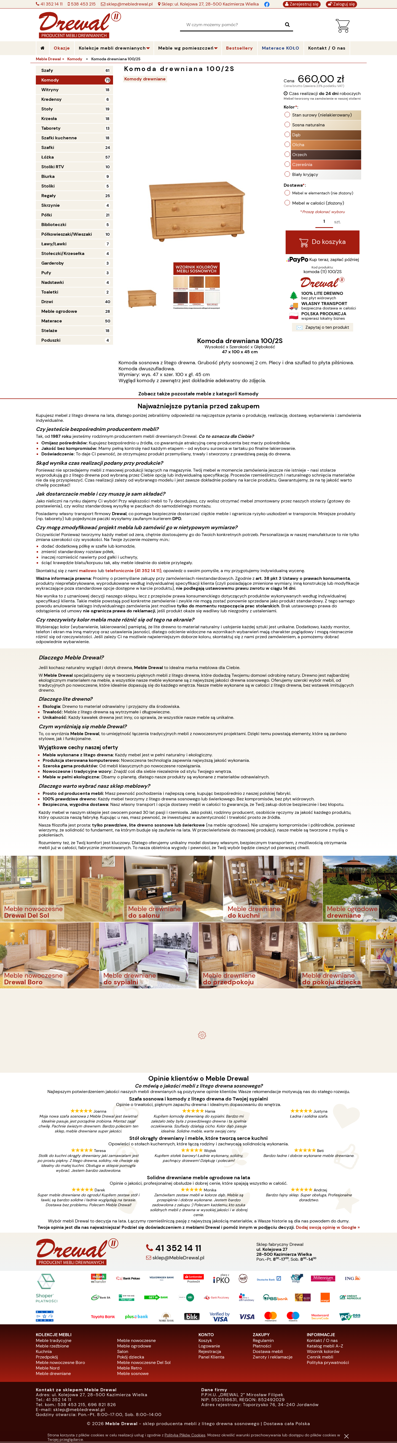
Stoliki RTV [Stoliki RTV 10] (52, 167)
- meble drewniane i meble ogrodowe (198, 999)
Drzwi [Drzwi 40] (47, 302)
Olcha (298, 145)
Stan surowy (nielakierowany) (322, 115)
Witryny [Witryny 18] (50, 90)
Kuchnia (44, 1353)
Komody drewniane (146, 79)
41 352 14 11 (51, 4)
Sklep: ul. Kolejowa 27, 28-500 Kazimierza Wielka (209, 4)
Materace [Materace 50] (51, 321)
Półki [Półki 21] (46, 215)
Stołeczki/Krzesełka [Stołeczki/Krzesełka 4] (62, 253)
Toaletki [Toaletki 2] (49, 292)
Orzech (299, 155)
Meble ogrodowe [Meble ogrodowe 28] (59, 311)
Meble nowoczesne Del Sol (144, 1364)
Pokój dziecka (130, 1358)
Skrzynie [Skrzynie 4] (50, 205)
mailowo (88, 572)
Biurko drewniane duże (198, 1063)
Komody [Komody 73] (50, 80)
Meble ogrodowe (134, 1347)
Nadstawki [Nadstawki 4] (52, 282)
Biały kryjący (305, 175)
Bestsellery (239, 48)
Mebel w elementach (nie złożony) (322, 193)
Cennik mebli (320, 1358)
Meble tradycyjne (53, 1342)
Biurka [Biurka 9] (48, 176)
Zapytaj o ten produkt (322, 328)
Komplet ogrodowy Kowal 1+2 (199, 1013)
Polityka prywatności (328, 1364)
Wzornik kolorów (323, 1353)
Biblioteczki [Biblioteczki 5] (53, 224)
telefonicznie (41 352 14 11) (133, 572)
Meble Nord (48, 1369)
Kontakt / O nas (322, 1342)
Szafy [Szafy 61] (47, 70)
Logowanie (209, 1347)
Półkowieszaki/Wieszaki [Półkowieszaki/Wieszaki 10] (66, 234)
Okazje (62, 48)
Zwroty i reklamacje (273, 1358)
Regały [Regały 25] (48, 196)
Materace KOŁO (280, 48)
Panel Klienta (211, 1358)
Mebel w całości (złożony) (318, 203)
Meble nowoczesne (136, 1342)
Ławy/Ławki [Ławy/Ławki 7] (53, 244)
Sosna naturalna (308, 125)
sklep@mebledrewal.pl (129, 4)
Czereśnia (302, 165)
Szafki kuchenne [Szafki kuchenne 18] (59, 138)
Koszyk (205, 1342)
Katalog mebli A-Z (325, 1347)
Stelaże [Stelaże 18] (49, 330)
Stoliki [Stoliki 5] (48, 186)
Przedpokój (47, 1358)
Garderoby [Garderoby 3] (52, 263)
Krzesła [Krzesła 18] (49, 118)
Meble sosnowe (133, 1375)
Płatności (262, 1347)
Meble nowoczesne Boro (60, 1364)
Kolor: (291, 107)
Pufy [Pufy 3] (46, 273)
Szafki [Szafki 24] (47, 147)
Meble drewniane (53, 1375)
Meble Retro (129, 1369)
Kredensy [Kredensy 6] (51, 99)
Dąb (296, 135)
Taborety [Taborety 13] (51, 128)
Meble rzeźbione (52, 1347)
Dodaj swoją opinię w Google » (328, 1229)
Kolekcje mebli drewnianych (112, 48)
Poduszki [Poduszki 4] (50, 340)
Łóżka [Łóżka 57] (47, 157)
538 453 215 (83, 4)
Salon (122, 1353)
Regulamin (263, 1342)
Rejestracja (209, 1353)
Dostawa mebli (268, 1353)
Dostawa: (295, 186)
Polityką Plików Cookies (185, 1435)
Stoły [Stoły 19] (47, 109)
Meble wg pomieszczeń (186, 48)
